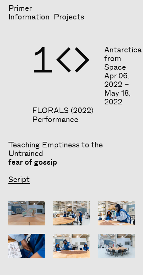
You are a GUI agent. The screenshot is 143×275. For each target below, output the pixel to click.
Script (19, 179)
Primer (20, 8)
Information (29, 17)
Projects (69, 17)
